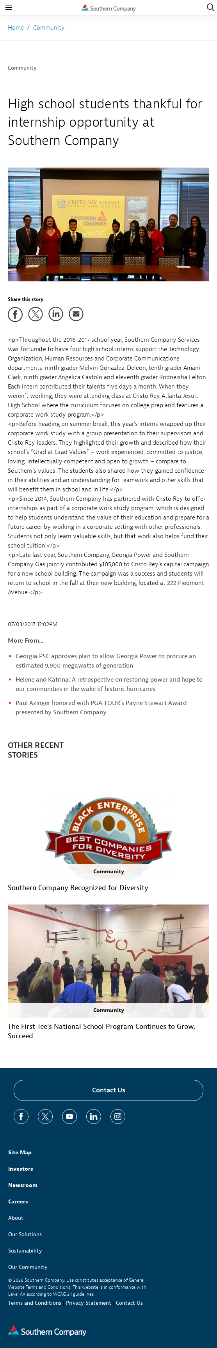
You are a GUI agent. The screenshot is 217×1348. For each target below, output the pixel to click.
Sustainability (25, 1250)
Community (22, 68)
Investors (20, 1169)
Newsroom (22, 1185)
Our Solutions (25, 1234)
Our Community (28, 1267)
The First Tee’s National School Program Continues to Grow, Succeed (101, 1031)
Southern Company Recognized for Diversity (78, 887)
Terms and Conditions (34, 1303)
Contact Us (108, 1090)
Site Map (20, 1152)
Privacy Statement (88, 1303)
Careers (18, 1201)
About (15, 1218)
